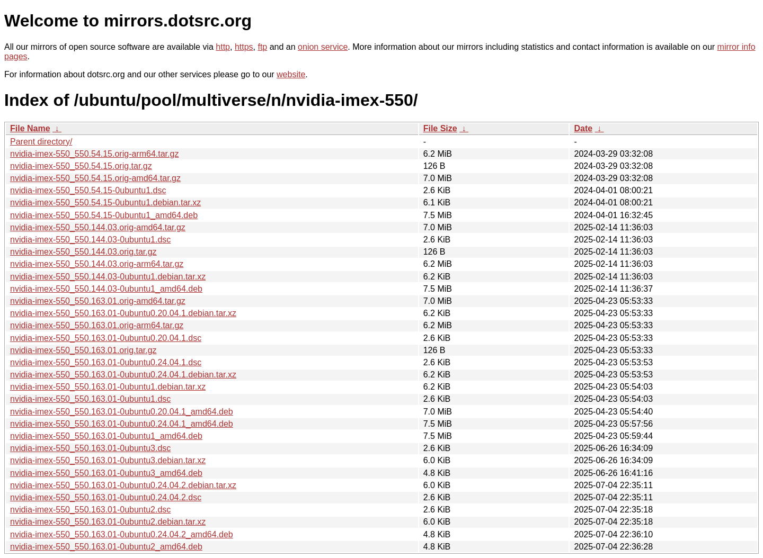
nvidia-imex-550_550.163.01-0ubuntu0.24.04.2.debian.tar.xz (123, 485)
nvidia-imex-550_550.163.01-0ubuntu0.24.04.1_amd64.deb (121, 423)
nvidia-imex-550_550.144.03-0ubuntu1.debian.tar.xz (108, 276)
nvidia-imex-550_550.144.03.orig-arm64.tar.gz (96, 263)
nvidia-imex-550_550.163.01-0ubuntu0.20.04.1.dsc (105, 338)
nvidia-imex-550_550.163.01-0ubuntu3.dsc (90, 448)
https (244, 46)
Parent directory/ (41, 141)
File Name (30, 128)
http (223, 46)
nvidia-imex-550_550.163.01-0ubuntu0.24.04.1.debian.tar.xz (123, 374)
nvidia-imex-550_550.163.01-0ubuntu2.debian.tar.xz (108, 521)
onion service (323, 46)
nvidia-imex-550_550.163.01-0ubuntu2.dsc (90, 509)
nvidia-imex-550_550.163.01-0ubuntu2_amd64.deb (106, 546)
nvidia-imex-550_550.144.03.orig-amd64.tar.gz (97, 227)
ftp (262, 46)
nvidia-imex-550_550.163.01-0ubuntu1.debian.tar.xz (108, 386)
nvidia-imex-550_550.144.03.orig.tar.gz (83, 251)
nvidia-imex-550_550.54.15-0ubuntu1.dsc (88, 190)
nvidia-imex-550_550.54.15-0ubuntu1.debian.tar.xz (105, 202)
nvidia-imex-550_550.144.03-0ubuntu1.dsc (90, 239)
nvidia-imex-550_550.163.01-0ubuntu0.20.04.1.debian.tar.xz (123, 313)
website (291, 74)
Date (583, 128)
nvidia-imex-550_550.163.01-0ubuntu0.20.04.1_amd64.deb (121, 411)
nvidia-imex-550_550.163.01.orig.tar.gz (83, 350)
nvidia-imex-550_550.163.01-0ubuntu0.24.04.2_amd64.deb (121, 534)
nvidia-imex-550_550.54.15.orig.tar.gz (81, 165)
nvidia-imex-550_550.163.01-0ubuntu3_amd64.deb (106, 473)
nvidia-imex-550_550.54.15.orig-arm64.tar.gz (94, 153)
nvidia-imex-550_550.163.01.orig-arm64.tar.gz (96, 325)
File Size (440, 128)
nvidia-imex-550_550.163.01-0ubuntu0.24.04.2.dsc (105, 497)
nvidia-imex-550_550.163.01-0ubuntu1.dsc (90, 398)
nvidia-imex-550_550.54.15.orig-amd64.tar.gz (95, 178)
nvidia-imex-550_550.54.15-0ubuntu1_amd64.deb (104, 215)
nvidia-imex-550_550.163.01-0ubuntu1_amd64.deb (106, 435)
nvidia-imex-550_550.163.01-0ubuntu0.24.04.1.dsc (105, 362)
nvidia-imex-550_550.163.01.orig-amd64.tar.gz (97, 300)
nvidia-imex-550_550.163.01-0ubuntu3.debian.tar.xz (108, 460)
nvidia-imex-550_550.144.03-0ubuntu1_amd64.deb (106, 288)
